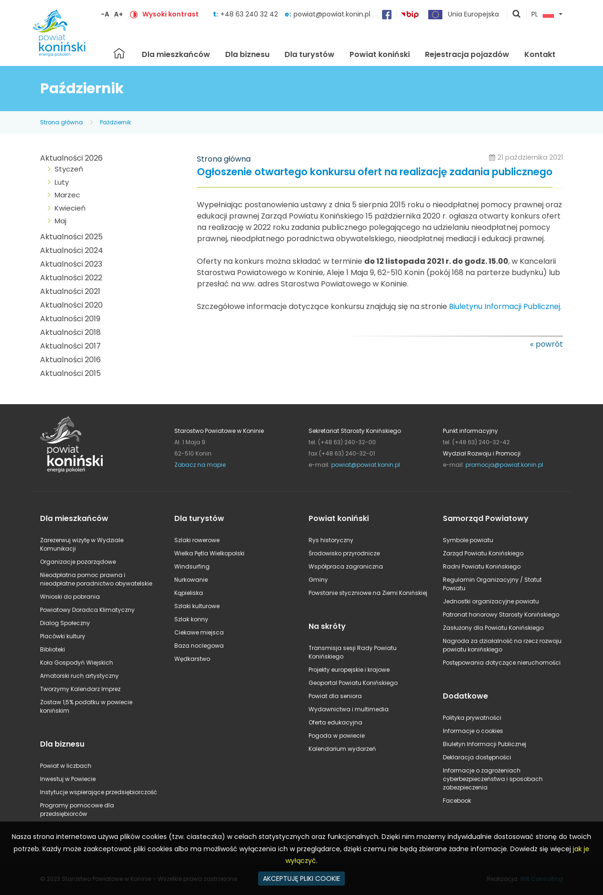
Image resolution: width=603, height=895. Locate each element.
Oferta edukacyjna (335, 722)
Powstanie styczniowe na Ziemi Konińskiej (368, 593)
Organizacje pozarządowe (78, 562)
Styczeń (69, 169)
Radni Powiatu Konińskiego (482, 566)
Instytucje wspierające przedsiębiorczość (98, 792)
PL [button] (542, 14)
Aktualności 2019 (70, 318)
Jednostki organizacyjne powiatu (491, 601)
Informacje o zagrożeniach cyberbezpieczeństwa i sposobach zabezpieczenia (493, 778)
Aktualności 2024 (71, 250)
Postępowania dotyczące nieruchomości (502, 663)
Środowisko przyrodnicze (344, 553)
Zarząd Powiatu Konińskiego (483, 553)
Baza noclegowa (199, 646)
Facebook (457, 801)
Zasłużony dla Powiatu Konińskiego (493, 628)
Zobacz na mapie (200, 465)
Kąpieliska (188, 593)
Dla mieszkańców (176, 54)
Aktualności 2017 (70, 346)
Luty (62, 182)
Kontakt (539, 54)
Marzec (67, 195)
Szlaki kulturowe (197, 606)
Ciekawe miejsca (199, 632)
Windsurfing (192, 566)
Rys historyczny (331, 540)
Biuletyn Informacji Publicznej (484, 744)
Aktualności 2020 (71, 305)
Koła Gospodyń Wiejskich (76, 663)
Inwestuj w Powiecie (68, 779)
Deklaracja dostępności (477, 757)
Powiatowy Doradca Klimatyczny (87, 610)
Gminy (318, 580)
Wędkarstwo (192, 659)
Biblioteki (52, 649)
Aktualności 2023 (71, 264)
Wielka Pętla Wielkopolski (209, 553)
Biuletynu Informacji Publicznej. (505, 306)
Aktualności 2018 (70, 332)
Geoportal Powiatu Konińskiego (353, 683)
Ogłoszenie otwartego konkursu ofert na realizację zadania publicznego (375, 172)
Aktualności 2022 (71, 277)
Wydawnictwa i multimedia (349, 709)
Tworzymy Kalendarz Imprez (80, 689)
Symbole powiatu (468, 540)
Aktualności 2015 (70, 373)
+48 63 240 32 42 (250, 14)
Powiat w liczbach (65, 766)
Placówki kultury (62, 636)
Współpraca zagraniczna (346, 566)
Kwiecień (70, 208)
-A (105, 14)
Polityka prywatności (472, 718)
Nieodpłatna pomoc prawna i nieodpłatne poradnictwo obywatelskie (96, 579)
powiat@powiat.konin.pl (331, 14)
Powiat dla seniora (335, 696)
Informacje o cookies (473, 731)
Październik (115, 122)
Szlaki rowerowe (197, 540)
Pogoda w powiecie (337, 736)
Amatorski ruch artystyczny (79, 676)
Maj (60, 221)
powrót (549, 344)
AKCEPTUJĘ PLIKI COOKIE (301, 878)
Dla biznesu (247, 54)
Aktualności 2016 (70, 359)
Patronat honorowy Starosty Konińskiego (501, 614)
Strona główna (119, 53)
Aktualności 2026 (71, 158)
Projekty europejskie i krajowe (349, 670)
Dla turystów (309, 54)
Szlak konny (191, 619)
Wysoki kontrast (170, 14)
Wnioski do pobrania (70, 597)
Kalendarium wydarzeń (342, 749)
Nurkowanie (191, 580)
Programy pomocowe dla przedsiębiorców (77, 809)
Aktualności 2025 (71, 236)
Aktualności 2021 (70, 291)
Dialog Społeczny (65, 623)
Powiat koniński (380, 54)
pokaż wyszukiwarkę (517, 14)
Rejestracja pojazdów (467, 54)
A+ (118, 14)
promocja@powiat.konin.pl (504, 465)
